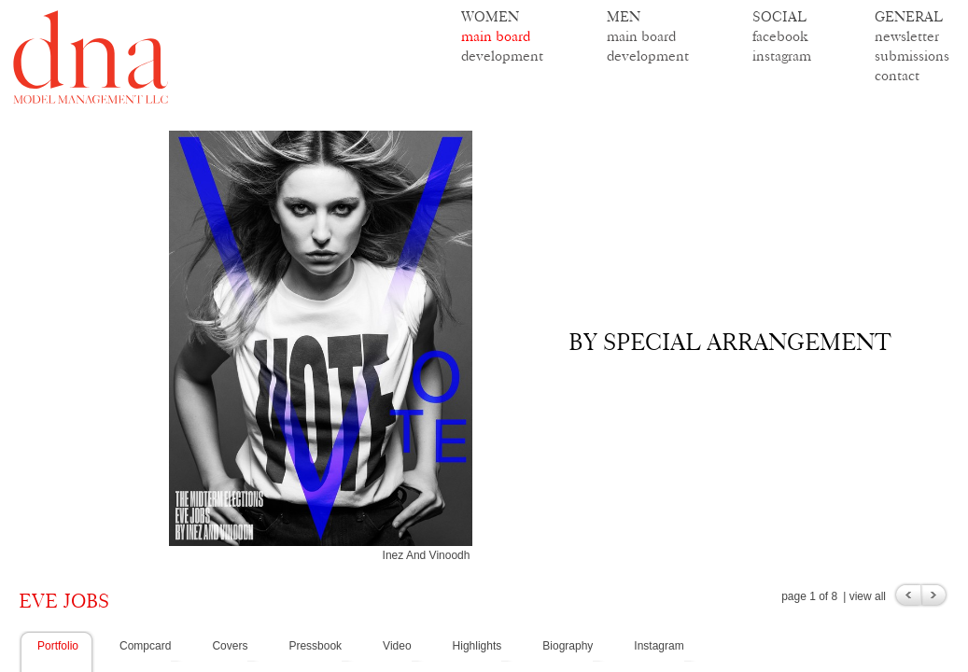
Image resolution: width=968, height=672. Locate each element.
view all (867, 596)
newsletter (907, 36)
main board (495, 36)
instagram (781, 55)
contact (897, 75)
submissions (912, 55)
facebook (780, 36)
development (502, 55)
